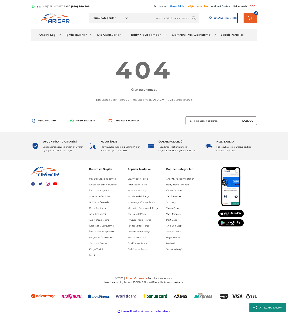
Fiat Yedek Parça (137, 237)
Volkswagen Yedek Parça (141, 202)
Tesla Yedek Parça (137, 249)
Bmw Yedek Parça (138, 178)
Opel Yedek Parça (137, 243)
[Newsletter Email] (221, 120)
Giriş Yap (218, 18)
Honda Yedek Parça (138, 196)
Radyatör (171, 243)
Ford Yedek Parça (137, 190)
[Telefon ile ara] (64, 6)
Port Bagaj (172, 219)
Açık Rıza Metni (97, 214)
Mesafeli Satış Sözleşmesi (102, 178)
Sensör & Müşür (174, 249)
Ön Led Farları (174, 190)
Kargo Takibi (96, 249)
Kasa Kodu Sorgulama (101, 225)
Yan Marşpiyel (173, 214)
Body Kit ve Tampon (177, 184)
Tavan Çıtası (172, 208)
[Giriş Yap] (210, 18)
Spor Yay (171, 202)
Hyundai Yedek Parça (139, 219)
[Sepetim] (250, 18)
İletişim (93, 255)
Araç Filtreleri (173, 231)
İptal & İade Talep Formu (102, 231)
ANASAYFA (161, 99)
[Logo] (56, 18)
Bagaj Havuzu (173, 237)
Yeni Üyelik (231, 18)
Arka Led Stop (174, 225)
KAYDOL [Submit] (247, 120)
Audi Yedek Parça (137, 184)
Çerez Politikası (97, 208)
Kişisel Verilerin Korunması (103, 184)
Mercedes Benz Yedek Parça (143, 208)
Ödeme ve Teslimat (99, 196)
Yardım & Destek (98, 243)
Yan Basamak (173, 196)
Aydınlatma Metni (99, 219)
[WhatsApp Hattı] (33, 6)
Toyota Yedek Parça (138, 225)
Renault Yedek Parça (139, 231)
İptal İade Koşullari (99, 190)
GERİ (128, 99)
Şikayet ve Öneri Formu (102, 237)
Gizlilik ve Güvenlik (99, 202)
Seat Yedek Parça (137, 214)
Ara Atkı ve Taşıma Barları (180, 178)
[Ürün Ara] (164, 18)
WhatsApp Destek (267, 308)
